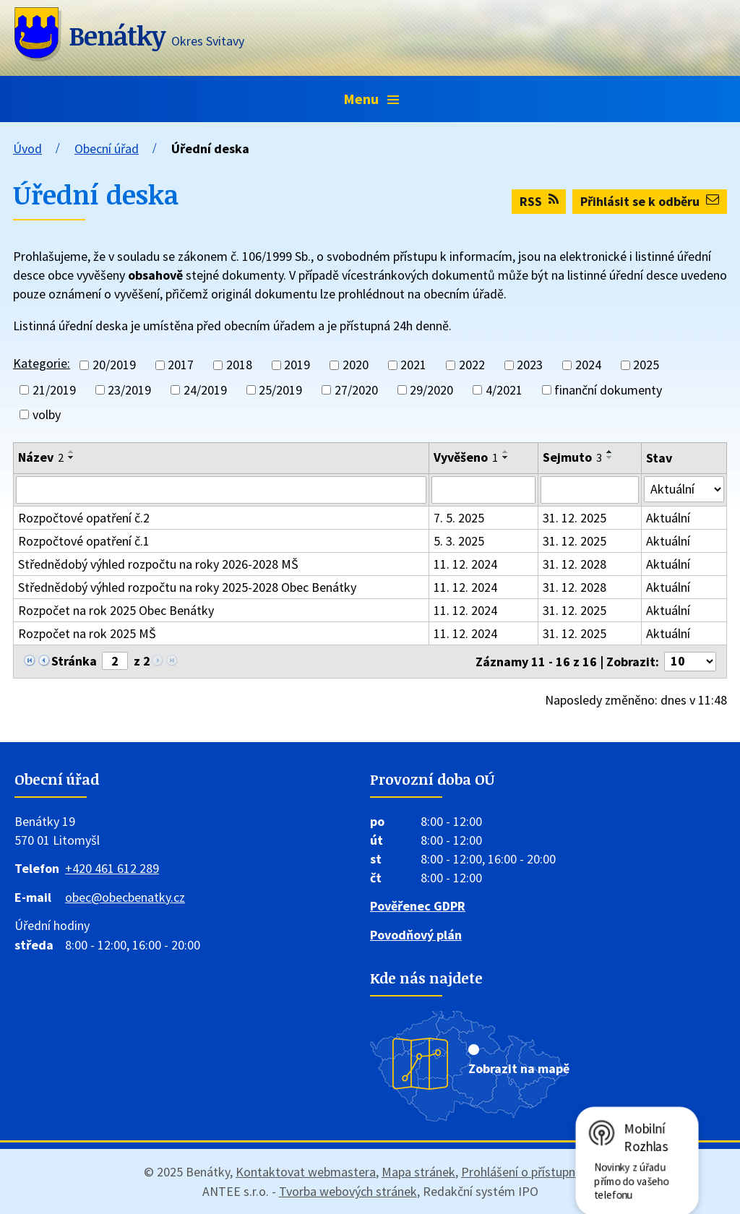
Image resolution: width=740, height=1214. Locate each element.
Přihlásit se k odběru (649, 201)
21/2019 (54, 390)
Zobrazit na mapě (518, 1068)
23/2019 (129, 390)
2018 (239, 365)
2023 (530, 365)
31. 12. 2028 (574, 564)
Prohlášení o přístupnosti (528, 1171)
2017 (181, 365)
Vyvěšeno (466, 457)
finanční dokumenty (608, 390)
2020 (356, 365)
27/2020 (356, 390)
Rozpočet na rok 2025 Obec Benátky (116, 610)
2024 (588, 365)
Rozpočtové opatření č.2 (84, 517)
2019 (297, 365)
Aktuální (668, 517)
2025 (646, 365)
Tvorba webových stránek (348, 1191)
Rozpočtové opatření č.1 (84, 541)
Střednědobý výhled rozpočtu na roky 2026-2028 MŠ (158, 564)
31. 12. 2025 (574, 517)
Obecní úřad (106, 148)
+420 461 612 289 (112, 868)
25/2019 (280, 390)
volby (47, 414)
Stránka (74, 661)
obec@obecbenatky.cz (125, 897)
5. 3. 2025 (459, 541)
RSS (539, 201)
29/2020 (431, 390)
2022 (472, 365)
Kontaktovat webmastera (306, 1171)
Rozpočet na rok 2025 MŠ (87, 633)
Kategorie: (41, 363)
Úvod (27, 148)
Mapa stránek (418, 1171)
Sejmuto (572, 457)
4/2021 (504, 390)
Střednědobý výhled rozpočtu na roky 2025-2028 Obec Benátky (187, 587)
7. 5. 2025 (459, 517)
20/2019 (114, 365)
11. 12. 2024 (465, 564)
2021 (413, 365)
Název (41, 457)
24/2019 (205, 390)
